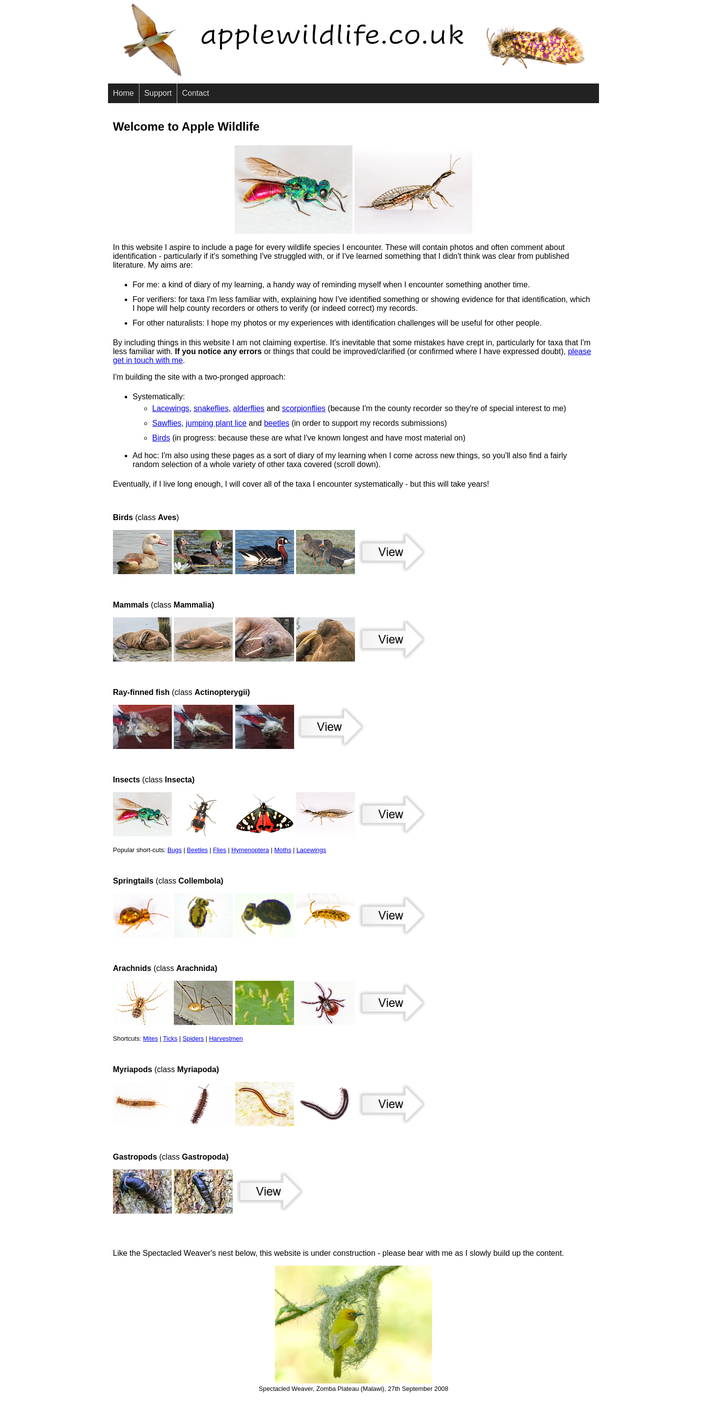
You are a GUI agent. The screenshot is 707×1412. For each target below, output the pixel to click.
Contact (195, 93)
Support (158, 93)
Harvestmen (226, 1038)
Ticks (170, 1038)
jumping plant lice (216, 423)
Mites (150, 1038)
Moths (282, 850)
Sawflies (167, 423)
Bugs (174, 850)
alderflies (249, 408)
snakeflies (211, 408)
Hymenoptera (250, 850)
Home (123, 93)
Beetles (197, 850)
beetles (277, 423)
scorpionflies (304, 408)
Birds (161, 438)
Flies (219, 850)
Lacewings (171, 408)
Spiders (193, 1038)
